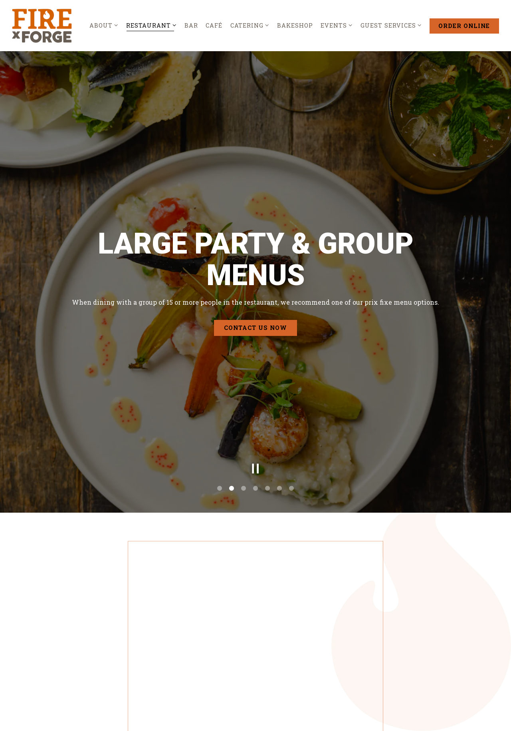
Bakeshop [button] (295, 25)
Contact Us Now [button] (255, 307)
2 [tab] (232, 447)
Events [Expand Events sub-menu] (336, 25)
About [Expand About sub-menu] (104, 25)
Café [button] (214, 25)
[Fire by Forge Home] (42, 25)
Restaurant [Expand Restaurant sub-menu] (151, 25)
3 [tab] (244, 447)
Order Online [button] (464, 26)
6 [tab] (279, 447)
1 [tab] (220, 447)
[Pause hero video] (255, 426)
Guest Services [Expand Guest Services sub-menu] (391, 25)
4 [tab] (255, 447)
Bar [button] (191, 25)
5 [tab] (267, 447)
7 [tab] (291, 447)
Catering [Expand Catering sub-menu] (250, 25)
